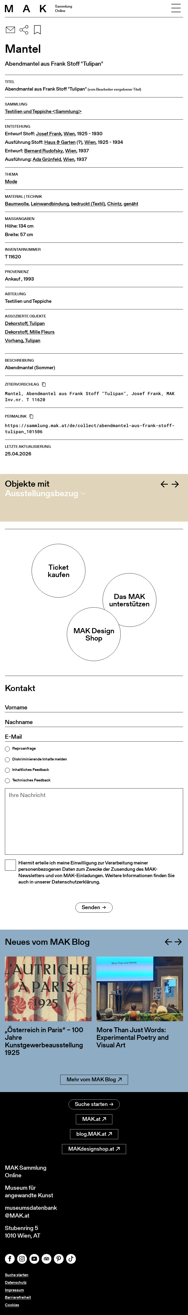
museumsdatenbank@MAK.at (31, 1211)
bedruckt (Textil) (88, 204)
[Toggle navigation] (176, 8)
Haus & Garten (60, 142)
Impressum (14, 1290)
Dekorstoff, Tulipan (25, 323)
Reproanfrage (24, 748)
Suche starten (94, 1104)
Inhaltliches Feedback (30, 770)
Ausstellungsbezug (41, 493)
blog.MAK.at (94, 1134)
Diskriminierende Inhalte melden (39, 759)
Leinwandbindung (50, 204)
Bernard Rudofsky (43, 151)
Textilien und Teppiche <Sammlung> (43, 111)
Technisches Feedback (31, 780)
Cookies (12, 1305)
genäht (131, 204)
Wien (69, 134)
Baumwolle (17, 204)
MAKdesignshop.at (94, 1149)
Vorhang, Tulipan (22, 340)
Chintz (114, 204)
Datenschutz (15, 1282)
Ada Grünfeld (47, 159)
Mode (11, 182)
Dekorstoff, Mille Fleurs (30, 332)
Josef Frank (48, 134)
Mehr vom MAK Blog (94, 1079)
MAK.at (94, 1119)
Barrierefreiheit (18, 1297)
